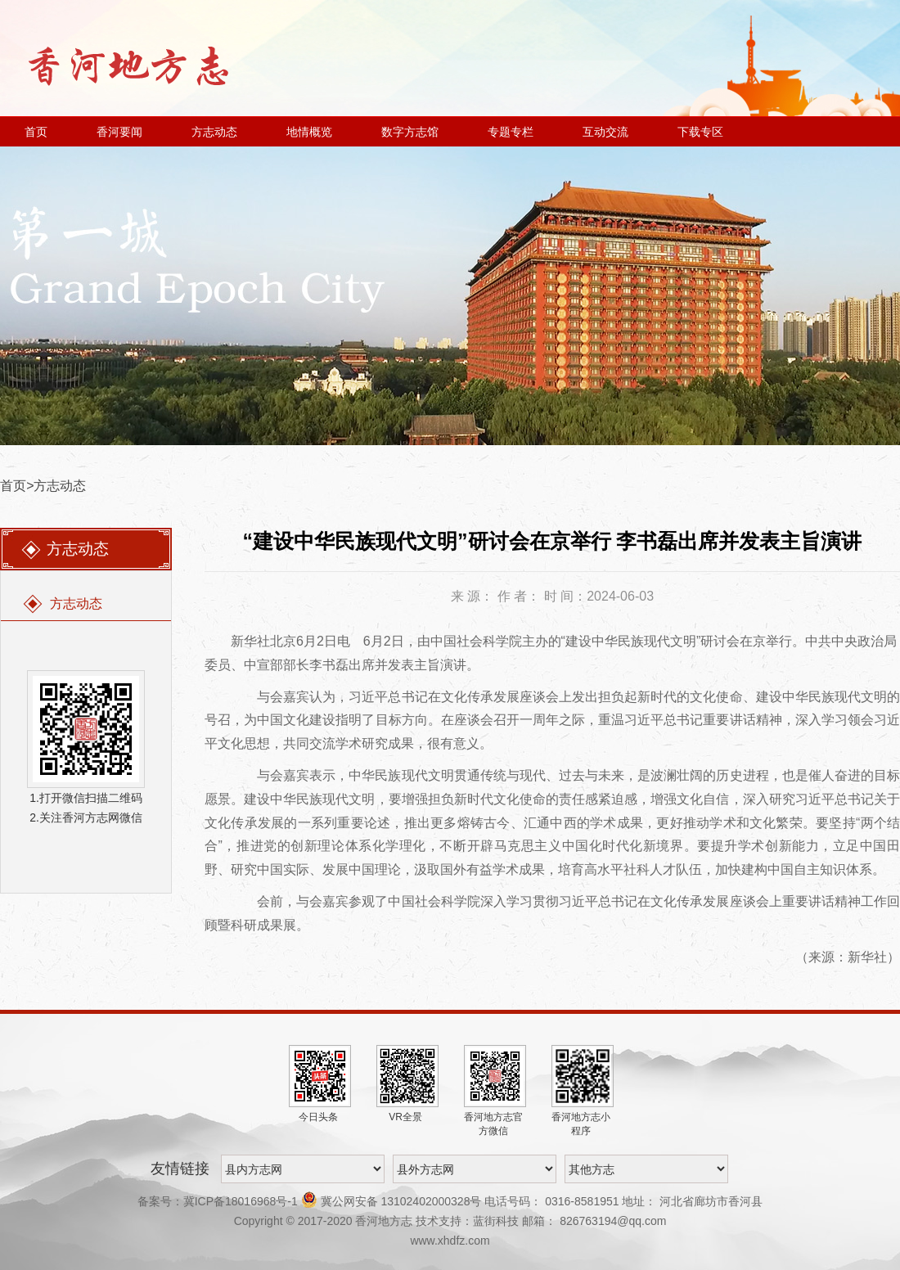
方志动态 (214, 131)
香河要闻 (119, 131)
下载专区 (700, 131)
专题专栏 (510, 131)
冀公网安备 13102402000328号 (393, 1201)
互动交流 (605, 131)
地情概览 (309, 131)
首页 (36, 131)
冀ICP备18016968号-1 (240, 1201)
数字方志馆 (410, 131)
